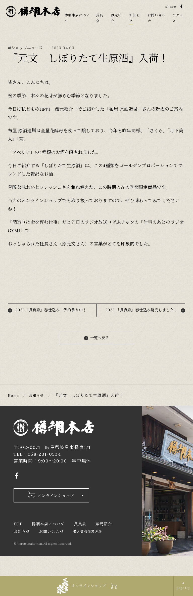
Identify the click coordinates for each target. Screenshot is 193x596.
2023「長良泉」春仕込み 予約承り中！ (51, 322)
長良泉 (80, 543)
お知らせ (39, 414)
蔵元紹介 (103, 543)
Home (14, 414)
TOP (55, 16)
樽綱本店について (48, 543)
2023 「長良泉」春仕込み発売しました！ (140, 322)
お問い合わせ (51, 551)
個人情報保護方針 (87, 552)
